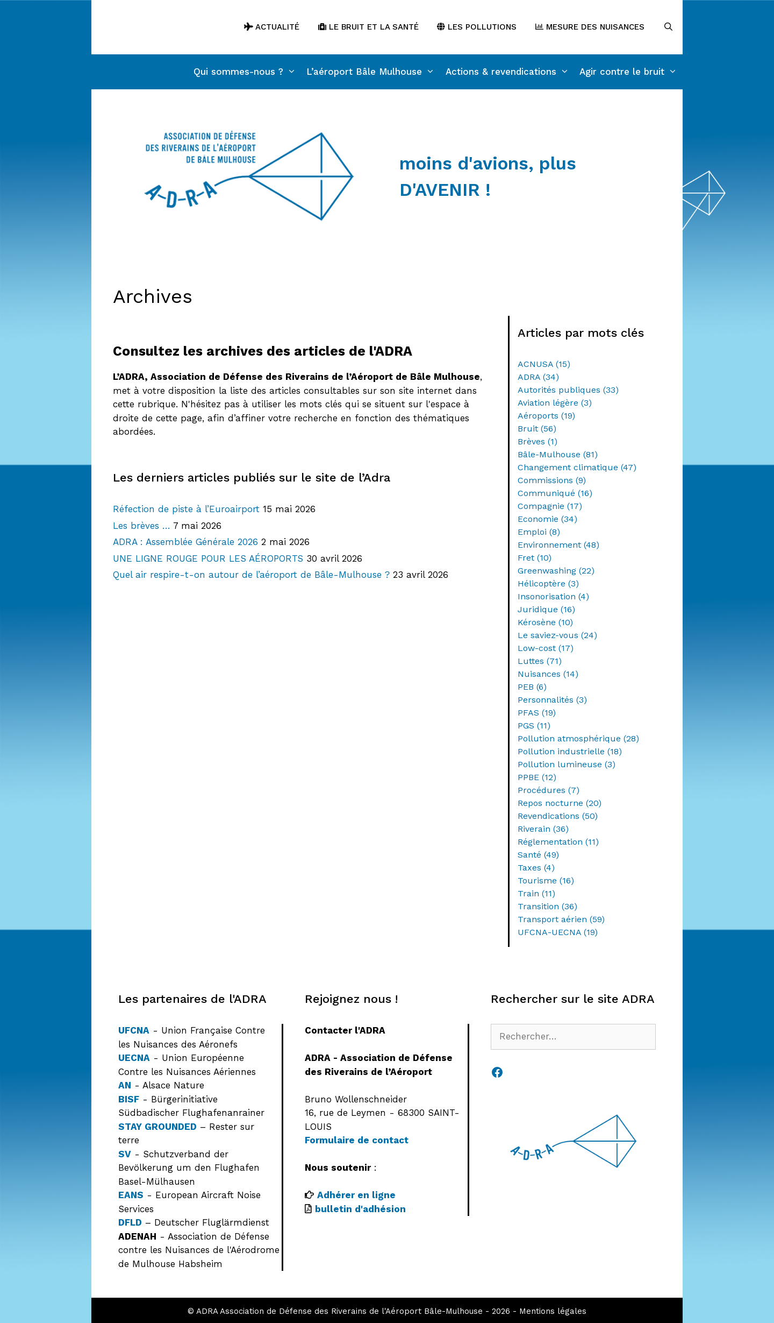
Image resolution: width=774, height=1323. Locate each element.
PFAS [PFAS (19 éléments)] (537, 713)
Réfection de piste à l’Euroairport (186, 509)
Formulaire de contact (356, 1140)
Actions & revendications (510, 71)
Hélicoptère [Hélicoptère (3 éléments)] (548, 583)
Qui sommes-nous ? (248, 71)
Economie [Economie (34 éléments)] (547, 519)
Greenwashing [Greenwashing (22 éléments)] (556, 570)
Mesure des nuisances (589, 27)
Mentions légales (552, 1311)
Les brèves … (141, 525)
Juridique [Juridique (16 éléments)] (546, 609)
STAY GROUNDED (157, 1126)
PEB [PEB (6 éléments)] (532, 687)
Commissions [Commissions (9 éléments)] (552, 480)
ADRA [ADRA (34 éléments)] (538, 377)
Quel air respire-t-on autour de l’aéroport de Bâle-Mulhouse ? (251, 574)
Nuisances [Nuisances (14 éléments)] (548, 674)
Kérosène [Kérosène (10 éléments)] (545, 622)
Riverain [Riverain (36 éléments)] (543, 829)
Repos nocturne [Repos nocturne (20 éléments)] (559, 803)
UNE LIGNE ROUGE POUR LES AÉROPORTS (208, 558)
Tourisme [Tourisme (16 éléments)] (546, 880)
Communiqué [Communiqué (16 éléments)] (555, 493)
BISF (128, 1099)
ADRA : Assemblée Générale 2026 (185, 541)
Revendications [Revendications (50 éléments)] (558, 816)
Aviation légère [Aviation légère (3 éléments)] (555, 403)
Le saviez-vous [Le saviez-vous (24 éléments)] (557, 635)
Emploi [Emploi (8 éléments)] (539, 532)
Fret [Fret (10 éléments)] (534, 558)
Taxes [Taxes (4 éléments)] (536, 867)
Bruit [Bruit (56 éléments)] (537, 428)
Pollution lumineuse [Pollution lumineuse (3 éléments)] (566, 764)
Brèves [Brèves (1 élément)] (537, 441)
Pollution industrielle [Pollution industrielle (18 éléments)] (570, 751)
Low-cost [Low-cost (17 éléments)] (546, 648)
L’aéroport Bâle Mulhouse (373, 71)
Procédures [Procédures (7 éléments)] (548, 790)
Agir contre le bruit (631, 71)
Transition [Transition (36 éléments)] (547, 906)
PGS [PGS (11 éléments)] (534, 725)
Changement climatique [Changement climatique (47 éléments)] (577, 467)
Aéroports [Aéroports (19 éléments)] (546, 416)
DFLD (130, 1222)
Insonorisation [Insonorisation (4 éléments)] (553, 596)
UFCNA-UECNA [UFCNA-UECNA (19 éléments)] (558, 932)
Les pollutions (477, 27)
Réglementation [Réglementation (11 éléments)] (558, 842)
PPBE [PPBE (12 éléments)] (537, 777)
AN (124, 1085)
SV (124, 1154)
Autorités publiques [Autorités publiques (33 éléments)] (568, 390)
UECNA (134, 1057)
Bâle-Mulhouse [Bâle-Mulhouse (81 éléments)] (558, 454)
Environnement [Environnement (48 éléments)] (558, 545)
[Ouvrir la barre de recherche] (668, 27)
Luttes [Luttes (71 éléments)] (540, 661)
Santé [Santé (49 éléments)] (538, 855)
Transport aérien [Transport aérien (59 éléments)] (561, 919)
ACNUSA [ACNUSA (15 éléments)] (544, 364)
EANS (131, 1195)
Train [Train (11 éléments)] (536, 893)
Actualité (271, 27)
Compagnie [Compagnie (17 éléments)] (550, 506)
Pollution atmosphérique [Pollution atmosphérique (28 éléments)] (578, 738)
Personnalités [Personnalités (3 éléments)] (552, 700)
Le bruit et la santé (368, 27)
